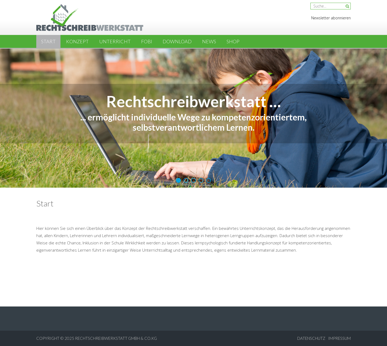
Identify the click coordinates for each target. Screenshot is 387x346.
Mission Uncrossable (85, 215)
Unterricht (115, 41)
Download (177, 41)
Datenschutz (311, 338)
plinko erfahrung (310, 262)
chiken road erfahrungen (172, 262)
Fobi (146, 41)
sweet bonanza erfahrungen (259, 262)
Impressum (339, 338)
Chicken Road (118, 215)
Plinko (145, 215)
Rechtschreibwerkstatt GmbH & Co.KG (116, 338)
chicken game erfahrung (140, 282)
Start (48, 41)
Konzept (77, 41)
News (209, 41)
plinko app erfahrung (130, 275)
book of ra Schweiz (213, 262)
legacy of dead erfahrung (224, 275)
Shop (233, 41)
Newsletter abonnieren (331, 17)
